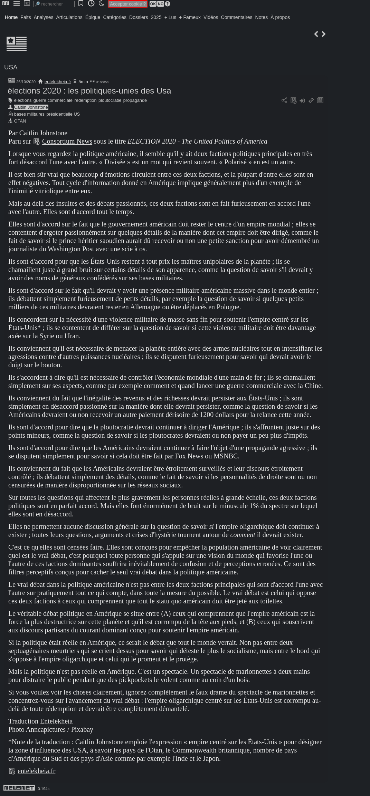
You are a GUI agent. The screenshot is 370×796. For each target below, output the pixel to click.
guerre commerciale (53, 100)
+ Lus (170, 17)
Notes (261, 17)
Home (11, 17)
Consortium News (67, 141)
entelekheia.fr (58, 81)
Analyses (44, 17)
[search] (54, 4)
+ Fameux (190, 17)
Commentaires (237, 17)
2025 (156, 17)
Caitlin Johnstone (31, 107)
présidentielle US (63, 114)
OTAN (20, 121)
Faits (25, 17)
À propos (280, 17)
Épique (93, 17)
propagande (135, 100)
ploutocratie (109, 100)
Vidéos (210, 17)
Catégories (114, 17)
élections (23, 100)
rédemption (86, 100)
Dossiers (138, 17)
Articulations (69, 17)
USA (10, 67)
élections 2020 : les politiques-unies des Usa (89, 90)
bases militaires (29, 114)
